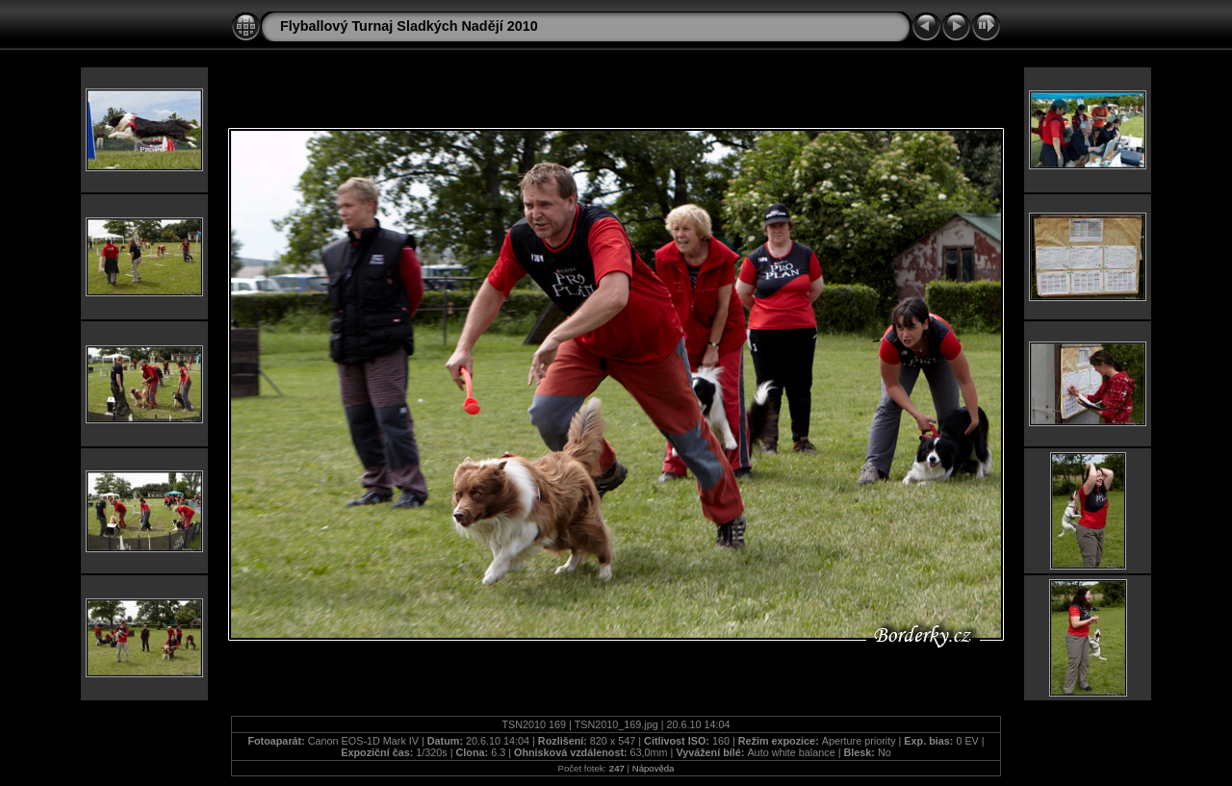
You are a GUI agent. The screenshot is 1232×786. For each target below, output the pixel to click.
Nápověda (653, 768)
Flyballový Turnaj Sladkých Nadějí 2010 (409, 26)
